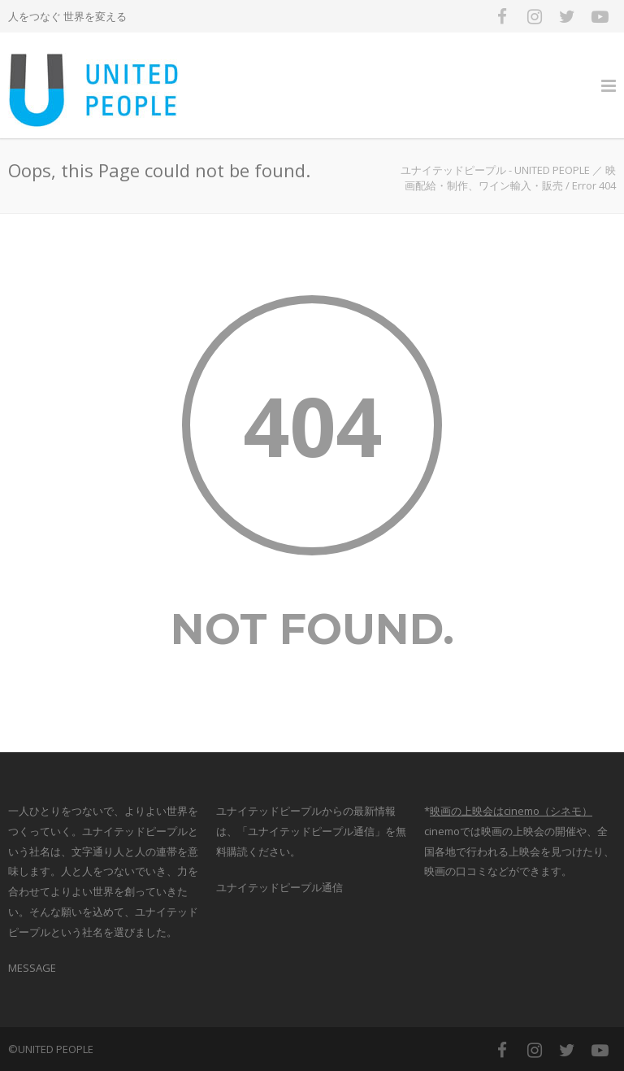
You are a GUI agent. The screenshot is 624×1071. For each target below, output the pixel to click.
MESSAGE (32, 967)
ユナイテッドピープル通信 (279, 887)
